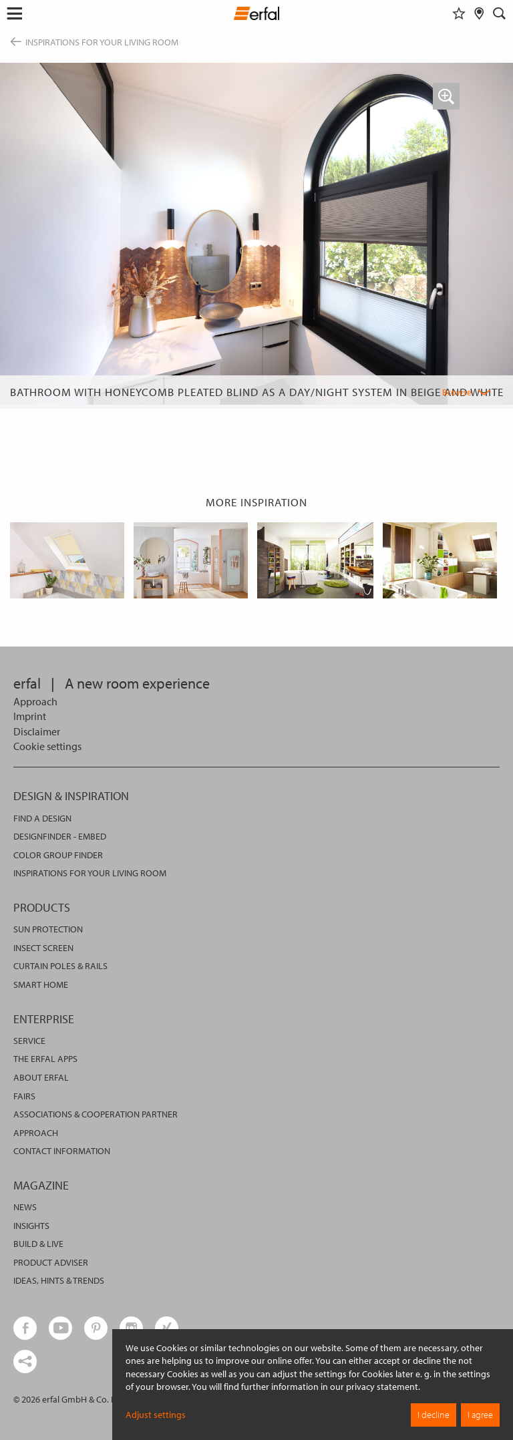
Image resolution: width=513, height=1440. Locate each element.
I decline (433, 1415)
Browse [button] (457, 392)
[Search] (499, 13)
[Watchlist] (459, 13)
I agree (480, 1415)
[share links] (25, 1361)
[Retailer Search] (479, 13)
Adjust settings (156, 1415)
